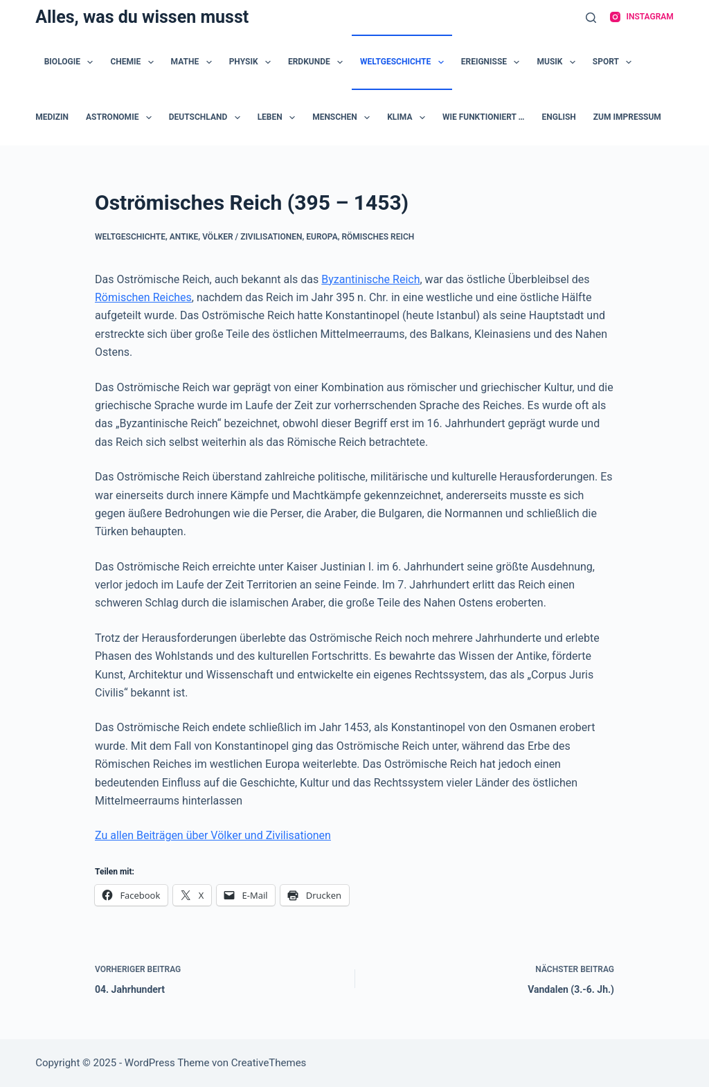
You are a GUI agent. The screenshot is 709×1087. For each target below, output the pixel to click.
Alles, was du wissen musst (142, 17)
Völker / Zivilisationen (252, 237)
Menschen (343, 117)
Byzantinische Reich (370, 279)
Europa (321, 237)
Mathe (194, 62)
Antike (184, 237)
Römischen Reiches (143, 297)
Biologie (71, 62)
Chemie (134, 62)
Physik (252, 62)
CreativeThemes (269, 1063)
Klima (409, 117)
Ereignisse (493, 62)
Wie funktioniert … (483, 117)
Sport (615, 62)
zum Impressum (627, 117)
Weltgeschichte (404, 62)
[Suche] (591, 17)
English (559, 117)
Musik (558, 62)
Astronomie (121, 117)
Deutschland (207, 117)
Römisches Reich (377, 237)
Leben (279, 117)
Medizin (52, 117)
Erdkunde (318, 62)
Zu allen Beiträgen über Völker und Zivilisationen (213, 835)
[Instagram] (642, 17)
